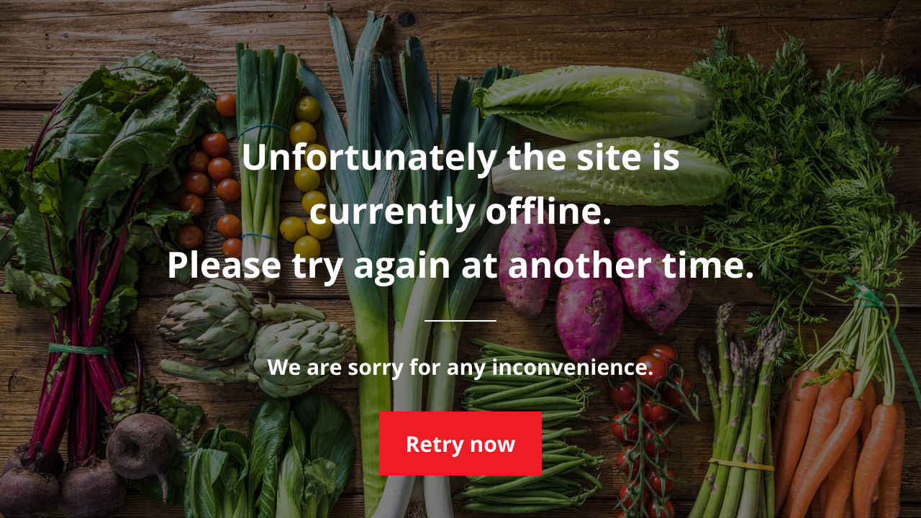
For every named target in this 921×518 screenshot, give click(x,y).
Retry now (460, 443)
